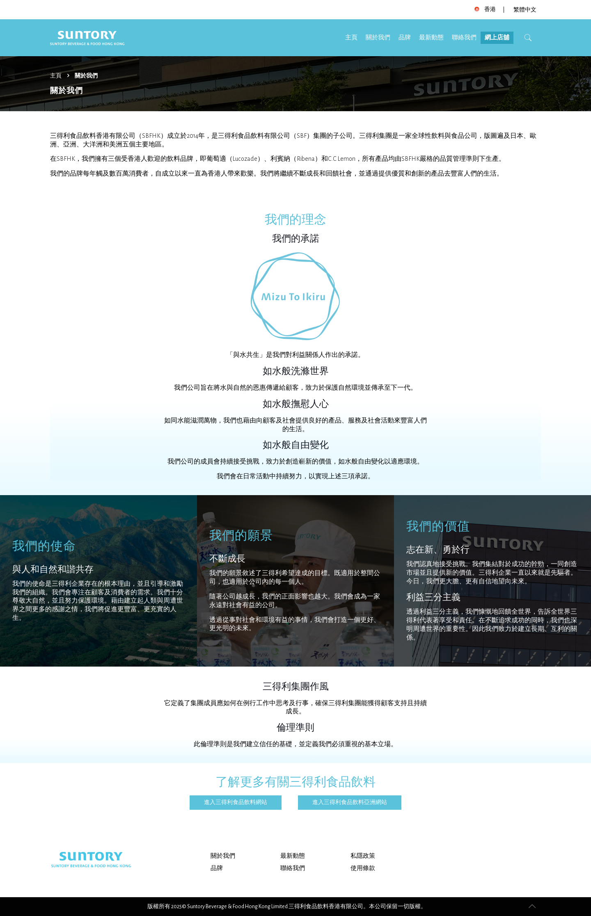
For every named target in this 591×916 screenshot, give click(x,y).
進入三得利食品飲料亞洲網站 (349, 802)
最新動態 (292, 856)
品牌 (217, 868)
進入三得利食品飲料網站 (235, 802)
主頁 (56, 76)
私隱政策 (362, 856)
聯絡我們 (292, 868)
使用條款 (362, 868)
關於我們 (223, 856)
